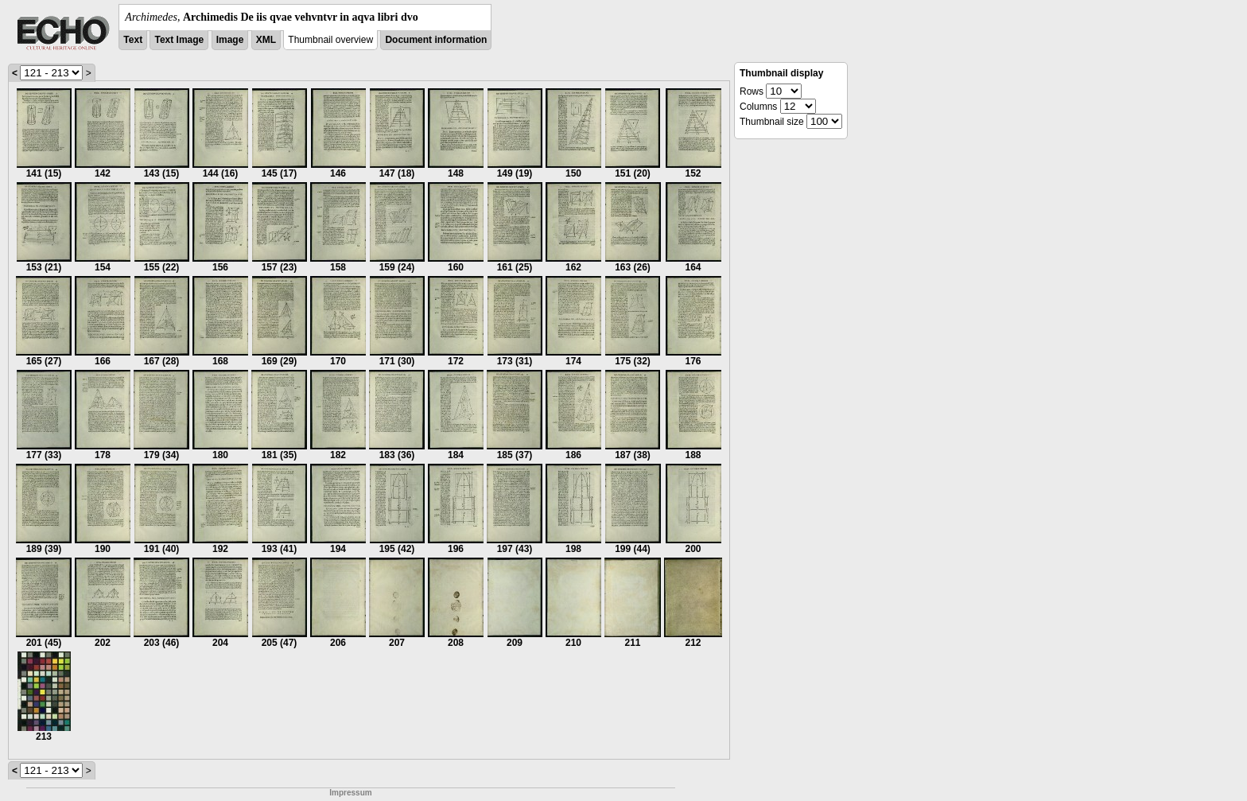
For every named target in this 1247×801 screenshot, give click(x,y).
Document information (436, 39)
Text (132, 39)
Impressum (350, 792)
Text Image (179, 39)
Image (230, 39)
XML (266, 39)
